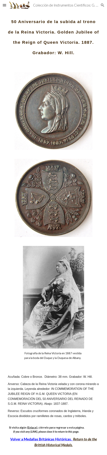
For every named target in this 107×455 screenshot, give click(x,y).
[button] (4, 5)
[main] (53, 35)
